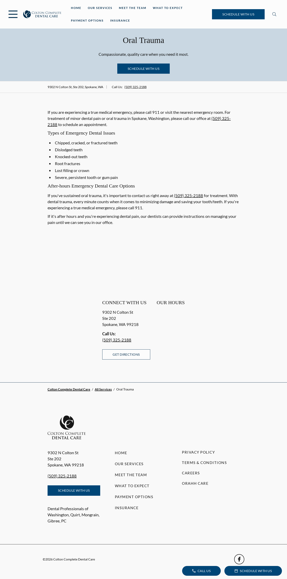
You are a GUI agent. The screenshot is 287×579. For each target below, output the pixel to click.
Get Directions (126, 354)
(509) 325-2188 (135, 87)
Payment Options (87, 20)
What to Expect (168, 8)
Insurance (120, 20)
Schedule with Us (238, 14)
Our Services (100, 8)
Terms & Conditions (204, 462)
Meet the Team (132, 8)
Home (76, 8)
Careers (191, 473)
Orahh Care (195, 483)
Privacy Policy (198, 452)
